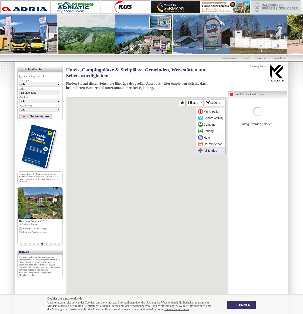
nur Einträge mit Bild (34, 76)
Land (22, 88)
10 (59, 244)
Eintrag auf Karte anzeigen (35, 228)
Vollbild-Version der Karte (250, 94)
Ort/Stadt (24, 97)
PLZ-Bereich (26, 105)
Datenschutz (278, 58)
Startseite (40, 174)
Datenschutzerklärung (177, 309)
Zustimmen (241, 305)
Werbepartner (229, 58)
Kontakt (246, 58)
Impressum (261, 58)
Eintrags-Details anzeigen (35, 232)
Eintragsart (25, 80)
